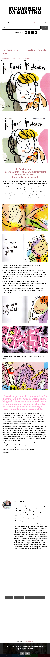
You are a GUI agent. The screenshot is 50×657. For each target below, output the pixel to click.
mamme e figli (31, 22)
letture (9, 598)
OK (22, 653)
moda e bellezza (18, 22)
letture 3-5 (19, 598)
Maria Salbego (6, 58)
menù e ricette (6, 22)
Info (27, 653)
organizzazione (43, 22)
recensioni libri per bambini (35, 598)
